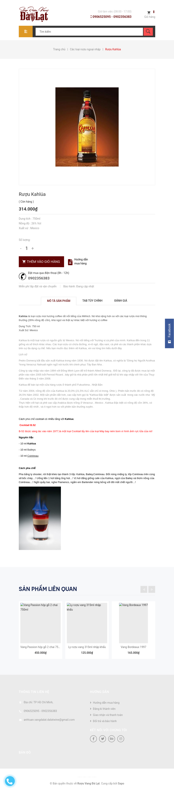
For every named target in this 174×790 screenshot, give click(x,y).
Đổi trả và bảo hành (105, 721)
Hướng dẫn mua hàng (106, 702)
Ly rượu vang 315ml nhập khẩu (87, 647)
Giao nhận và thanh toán (108, 715)
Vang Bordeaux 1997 (133, 647)
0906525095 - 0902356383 (111, 17)
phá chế (30, 418)
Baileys (31, 449)
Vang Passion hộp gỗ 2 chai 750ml (41, 647)
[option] (40, 632)
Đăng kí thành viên (104, 708)
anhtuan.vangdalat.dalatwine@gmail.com (49, 719)
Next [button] (151, 589)
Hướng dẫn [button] (99, 692)
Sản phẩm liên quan (48, 589)
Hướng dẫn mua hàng (81, 261)
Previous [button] (143, 589)
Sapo (121, 783)
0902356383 (39, 278)
